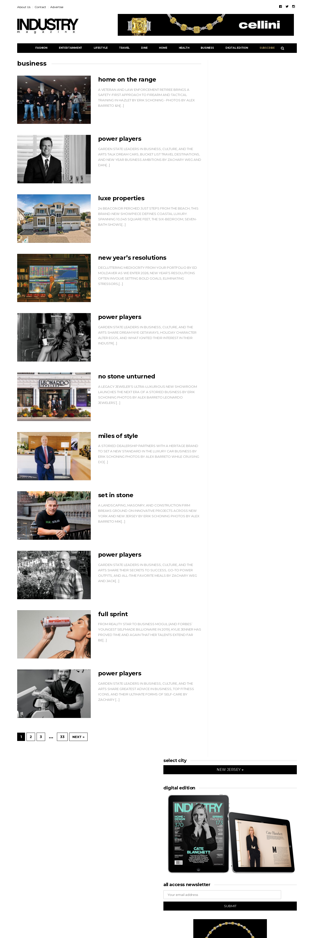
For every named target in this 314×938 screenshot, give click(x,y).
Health (184, 47)
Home (163, 47)
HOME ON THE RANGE (127, 79)
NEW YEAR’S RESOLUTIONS (132, 257)
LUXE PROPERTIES (121, 198)
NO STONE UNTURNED (126, 376)
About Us (23, 7)
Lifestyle (100, 47)
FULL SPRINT (113, 614)
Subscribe (267, 47)
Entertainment (70, 47)
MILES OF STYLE (118, 435)
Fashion (41, 47)
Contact (40, 7)
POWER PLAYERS (119, 138)
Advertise (56, 7)
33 (62, 737)
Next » (78, 737)
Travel (124, 47)
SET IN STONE (115, 495)
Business (207, 47)
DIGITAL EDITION (236, 47)
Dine (144, 47)
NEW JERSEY (230, 769)
